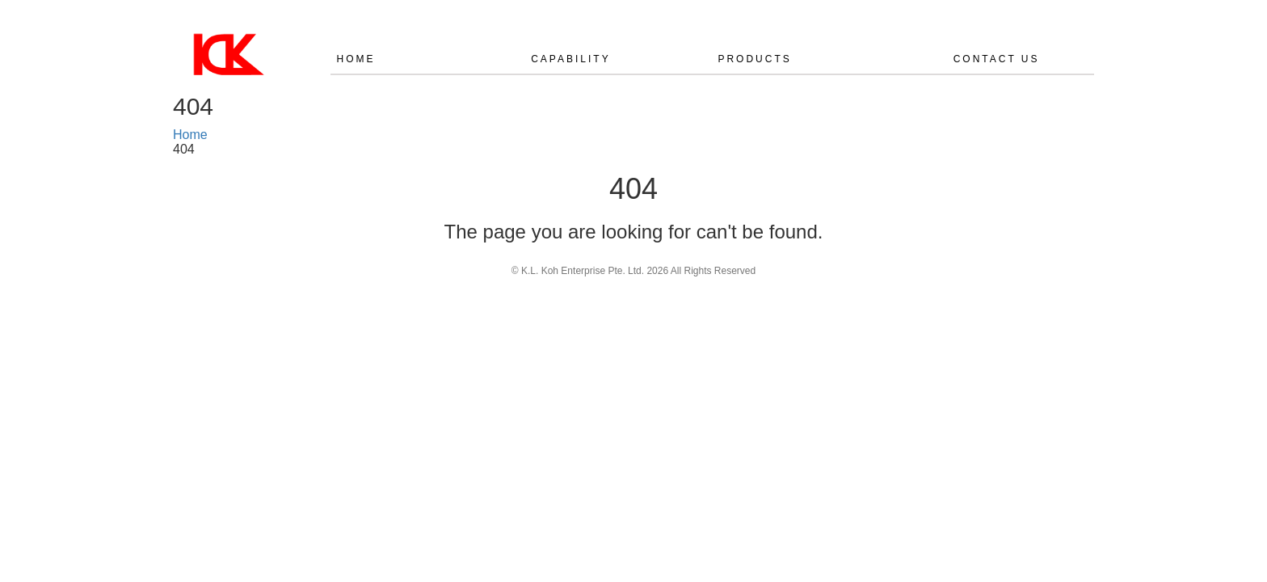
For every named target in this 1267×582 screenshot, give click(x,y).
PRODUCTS (754, 59)
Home (356, 59)
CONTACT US (996, 59)
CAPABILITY (570, 59)
